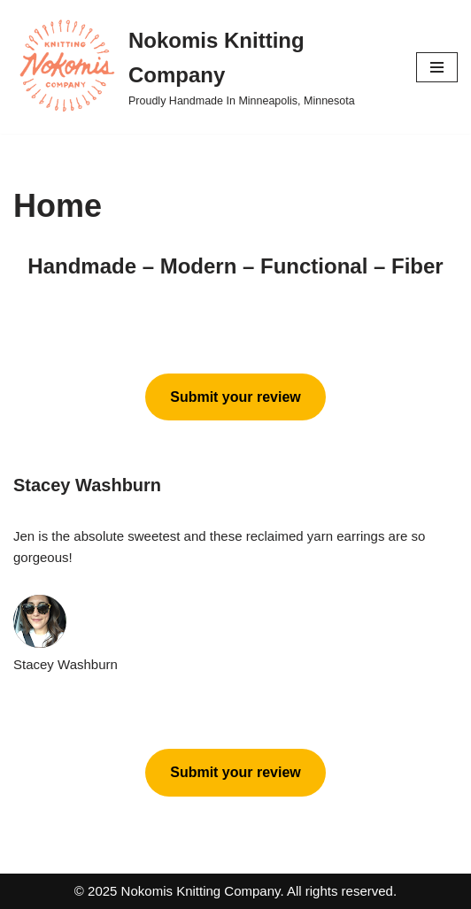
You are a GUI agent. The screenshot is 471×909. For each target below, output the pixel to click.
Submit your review (235, 396)
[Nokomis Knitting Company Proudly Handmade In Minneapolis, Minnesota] (201, 66)
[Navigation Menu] (437, 67)
